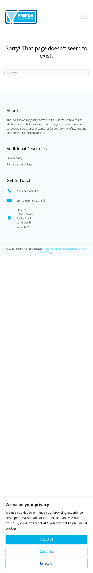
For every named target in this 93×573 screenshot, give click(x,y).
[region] (46, 535)
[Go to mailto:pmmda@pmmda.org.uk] (46, 200)
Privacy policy (14, 158)
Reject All (46, 563)
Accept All (47, 539)
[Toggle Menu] (84, 17)
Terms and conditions (19, 164)
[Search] (46, 73)
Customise (46, 551)
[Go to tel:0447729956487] (46, 190)
